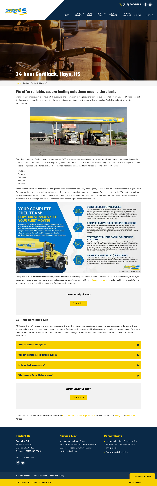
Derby (117, 415)
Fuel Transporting (57, 475)
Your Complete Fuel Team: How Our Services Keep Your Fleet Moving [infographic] (121, 444)
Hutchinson (77, 415)
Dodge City (130, 415)
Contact (149, 15)
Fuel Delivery (78, 14)
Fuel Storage (100, 14)
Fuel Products (113, 14)
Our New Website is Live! (117, 452)
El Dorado (66, 415)
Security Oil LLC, (37, 482)
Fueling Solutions (40, 475)
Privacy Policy (135, 482)
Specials (137, 15)
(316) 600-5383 (130, 4)
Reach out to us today (101, 280)
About (66, 15)
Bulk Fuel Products (23, 475)
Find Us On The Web (25, 457)
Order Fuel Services (142, 476)
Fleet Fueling (90, 14)
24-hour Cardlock (127, 14)
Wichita (91, 415)
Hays (85, 415)
